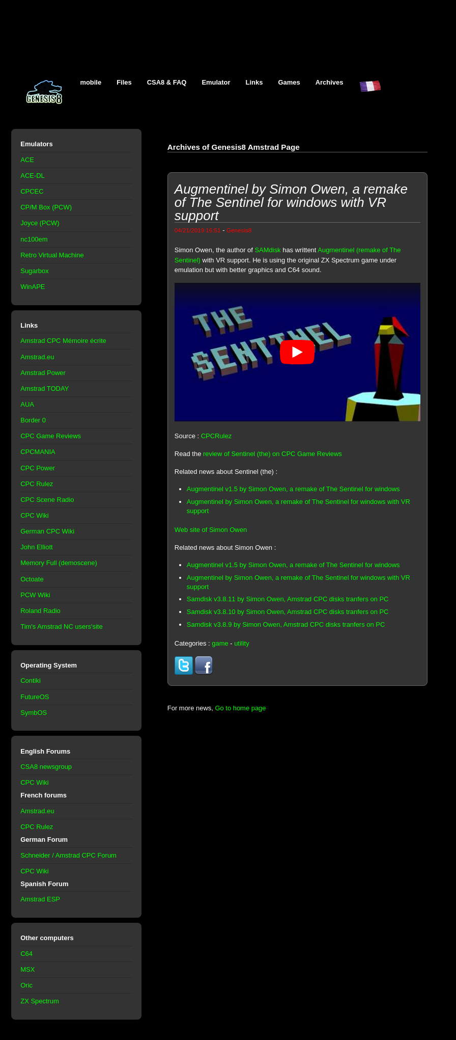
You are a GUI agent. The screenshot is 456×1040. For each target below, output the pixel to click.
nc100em (33, 239)
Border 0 (33, 420)
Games (289, 82)
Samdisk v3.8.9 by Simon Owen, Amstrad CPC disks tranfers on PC (286, 624)
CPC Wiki (34, 515)
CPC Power (37, 468)
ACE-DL (32, 175)
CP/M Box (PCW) (46, 207)
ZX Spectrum (39, 1001)
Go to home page (240, 708)
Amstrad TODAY (44, 388)
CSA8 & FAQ (167, 82)
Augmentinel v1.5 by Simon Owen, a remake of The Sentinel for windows (293, 489)
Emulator (216, 82)
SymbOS (33, 712)
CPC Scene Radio (47, 499)
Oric (26, 985)
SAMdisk (267, 250)
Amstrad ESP (40, 899)
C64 (26, 953)
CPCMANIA (37, 452)
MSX (27, 969)
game (220, 643)
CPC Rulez (36, 484)
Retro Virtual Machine (51, 255)
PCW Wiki (35, 595)
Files (124, 82)
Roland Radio (40, 611)
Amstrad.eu (37, 357)
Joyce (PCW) (39, 223)
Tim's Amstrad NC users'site (61, 626)
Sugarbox (34, 271)
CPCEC (31, 191)
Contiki (30, 680)
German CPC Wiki (47, 531)
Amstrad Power (43, 373)
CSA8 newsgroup (46, 766)
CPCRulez (216, 436)
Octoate (31, 579)
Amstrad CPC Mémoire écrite (63, 340)
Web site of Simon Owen (211, 530)
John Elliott (36, 547)
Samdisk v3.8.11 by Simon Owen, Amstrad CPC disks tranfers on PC (288, 599)
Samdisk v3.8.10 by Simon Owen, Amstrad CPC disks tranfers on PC (288, 612)
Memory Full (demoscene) (58, 563)
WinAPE (32, 286)
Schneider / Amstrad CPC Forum (68, 855)
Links (254, 82)
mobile (90, 82)
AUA (27, 404)
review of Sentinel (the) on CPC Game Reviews (272, 454)
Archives (330, 82)
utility (241, 643)
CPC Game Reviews (50, 436)
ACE (27, 160)
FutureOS (34, 697)
